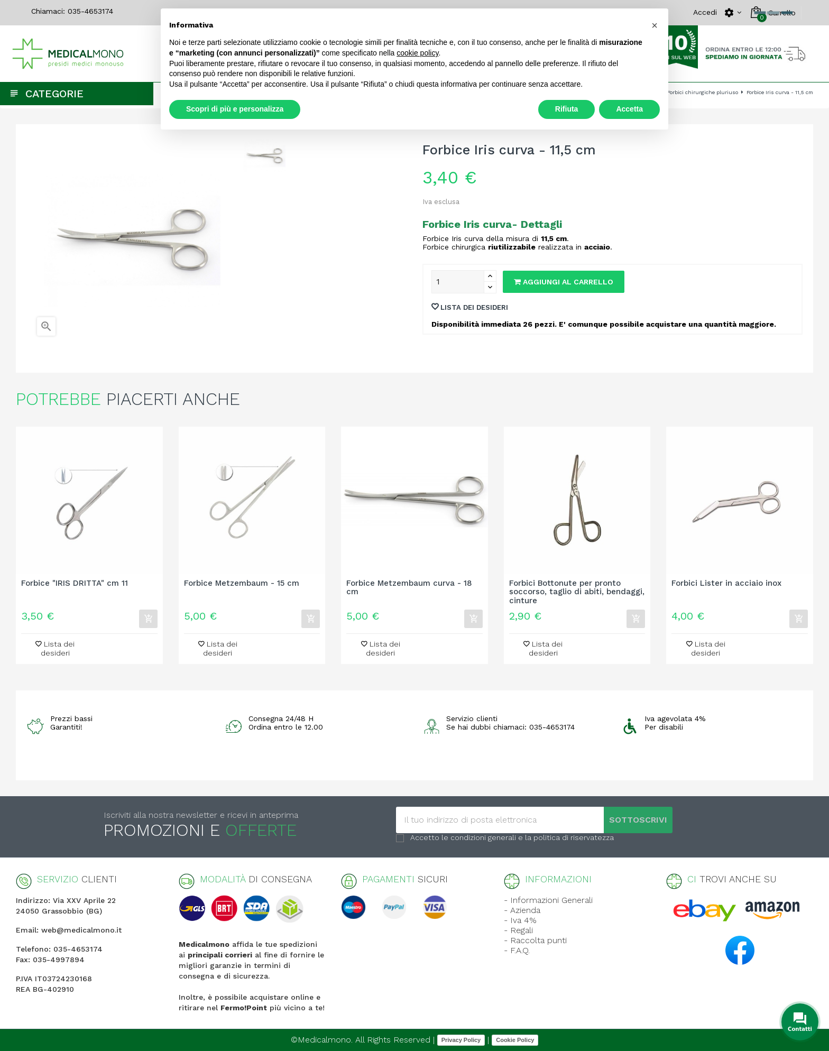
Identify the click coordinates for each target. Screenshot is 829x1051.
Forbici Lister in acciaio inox (726, 583)
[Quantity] (457, 281)
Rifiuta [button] (566, 109)
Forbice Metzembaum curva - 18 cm (409, 588)
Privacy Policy (461, 1040)
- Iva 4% (520, 920)
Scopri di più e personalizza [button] (234, 109)
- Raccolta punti (535, 940)
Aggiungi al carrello (563, 282)
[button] (654, 25)
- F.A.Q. (517, 950)
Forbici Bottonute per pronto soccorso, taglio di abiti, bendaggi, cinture (576, 592)
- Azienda (522, 910)
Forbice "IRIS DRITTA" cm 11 (74, 583)
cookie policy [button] (417, 53)
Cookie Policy (515, 1040)
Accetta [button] (629, 109)
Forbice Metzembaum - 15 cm (241, 583)
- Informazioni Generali (548, 900)
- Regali (518, 930)
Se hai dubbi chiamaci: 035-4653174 (510, 727)
